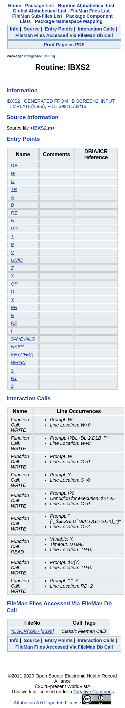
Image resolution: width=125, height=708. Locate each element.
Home (14, 5)
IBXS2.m (42, 128)
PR (14, 307)
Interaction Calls (96, 28)
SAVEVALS (23, 339)
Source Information (32, 117)
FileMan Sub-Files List (37, 16)
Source (32, 28)
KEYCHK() (22, 354)
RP (14, 323)
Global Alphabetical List (39, 10)
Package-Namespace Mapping (68, 21)
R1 (14, 378)
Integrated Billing (39, 56)
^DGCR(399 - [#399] (32, 631)
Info (14, 28)
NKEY (17, 346)
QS (14, 283)
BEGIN (18, 362)
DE (14, 165)
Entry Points (59, 28)
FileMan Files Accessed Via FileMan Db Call (64, 35)
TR (14, 189)
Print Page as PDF (64, 44)
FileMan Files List (90, 10)
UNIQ (17, 260)
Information (22, 90)
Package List (39, 5)
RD (14, 228)
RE (14, 213)
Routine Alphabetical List (86, 5)
